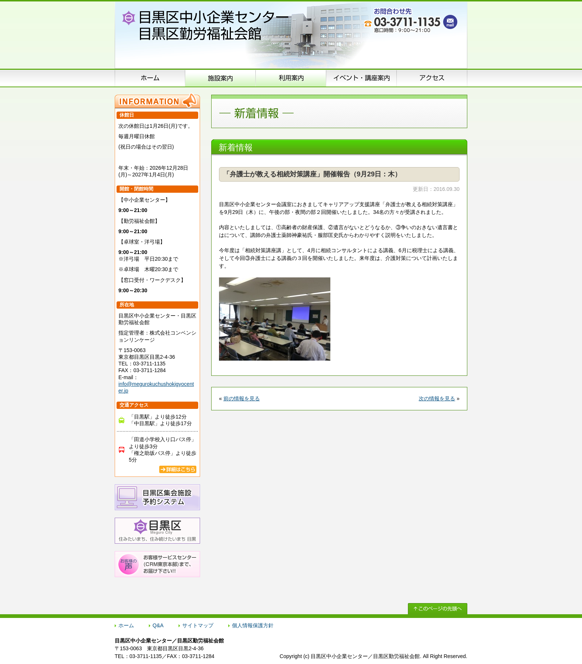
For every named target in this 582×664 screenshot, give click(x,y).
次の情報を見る (437, 398)
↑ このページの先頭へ (437, 608)
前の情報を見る (241, 398)
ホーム (150, 78)
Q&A (158, 625)
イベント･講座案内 (361, 78)
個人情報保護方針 (253, 625)
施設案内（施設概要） (220, 78)
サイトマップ (197, 625)
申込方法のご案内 (291, 78)
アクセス (432, 78)
